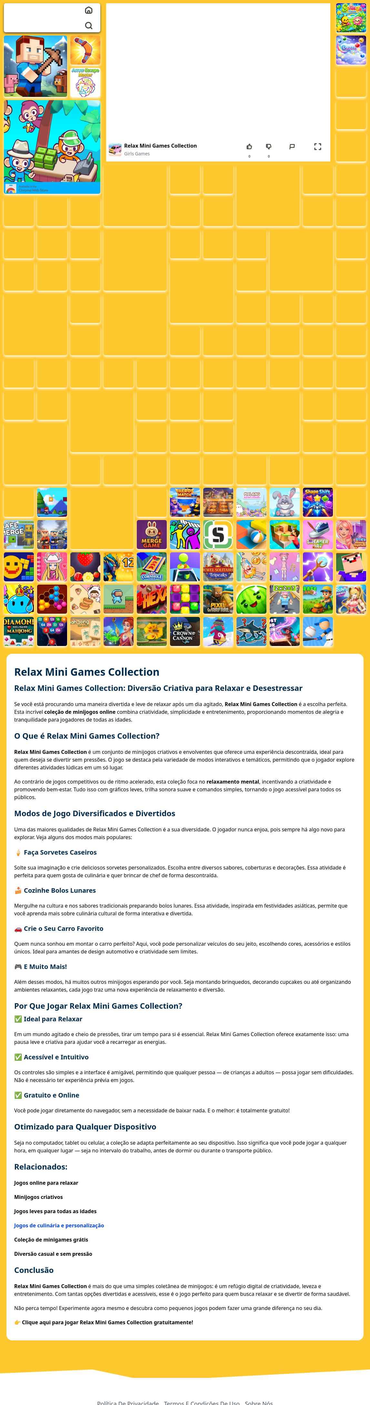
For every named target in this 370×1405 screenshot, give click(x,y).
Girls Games (137, 154)
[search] (88, 25)
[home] (88, 10)
